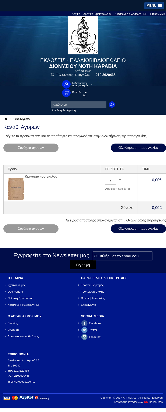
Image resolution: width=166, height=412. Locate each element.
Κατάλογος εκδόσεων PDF (131, 13)
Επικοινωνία (157, 13)
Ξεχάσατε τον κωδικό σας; (23, 336)
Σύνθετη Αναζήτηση (64, 110)
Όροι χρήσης (15, 291)
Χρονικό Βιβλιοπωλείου (97, 13)
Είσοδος (13, 323)
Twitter (93, 330)
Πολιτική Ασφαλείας (93, 298)
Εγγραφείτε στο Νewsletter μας (51, 255)
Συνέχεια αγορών (31, 147)
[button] (154, 5)
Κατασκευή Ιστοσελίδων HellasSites (138, 402)
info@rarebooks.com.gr (22, 381)
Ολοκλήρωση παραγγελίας (139, 147)
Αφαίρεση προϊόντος (117, 188)
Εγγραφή (13, 329)
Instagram (95, 336)
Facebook (95, 323)
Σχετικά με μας (16, 285)
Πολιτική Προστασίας (20, 298)
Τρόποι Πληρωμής (92, 285)
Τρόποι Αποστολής (92, 291)
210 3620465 (106, 75)
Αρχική (76, 13)
